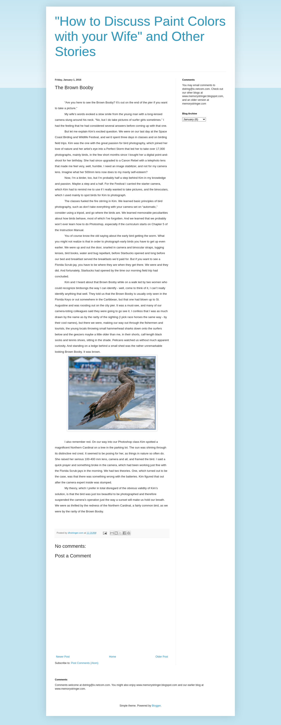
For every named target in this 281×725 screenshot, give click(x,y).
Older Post (161, 656)
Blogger (156, 705)
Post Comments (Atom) (84, 663)
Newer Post (63, 656)
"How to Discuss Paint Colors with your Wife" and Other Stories (140, 36)
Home (112, 656)
